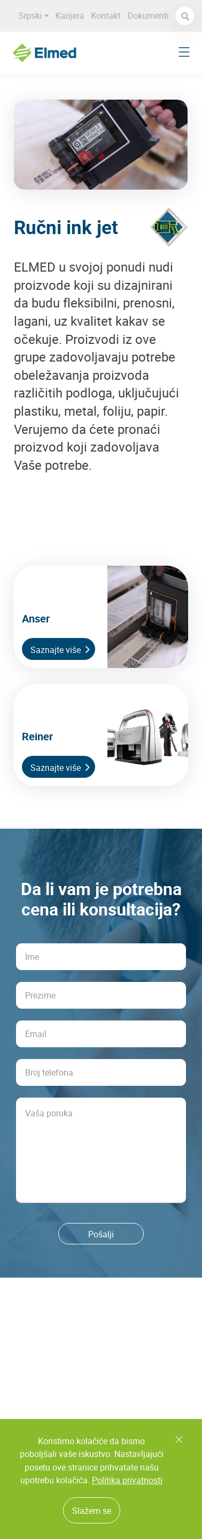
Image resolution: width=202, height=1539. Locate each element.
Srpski (36, 16)
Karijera (72, 15)
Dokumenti (151, 15)
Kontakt (108, 15)
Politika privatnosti (127, 1480)
